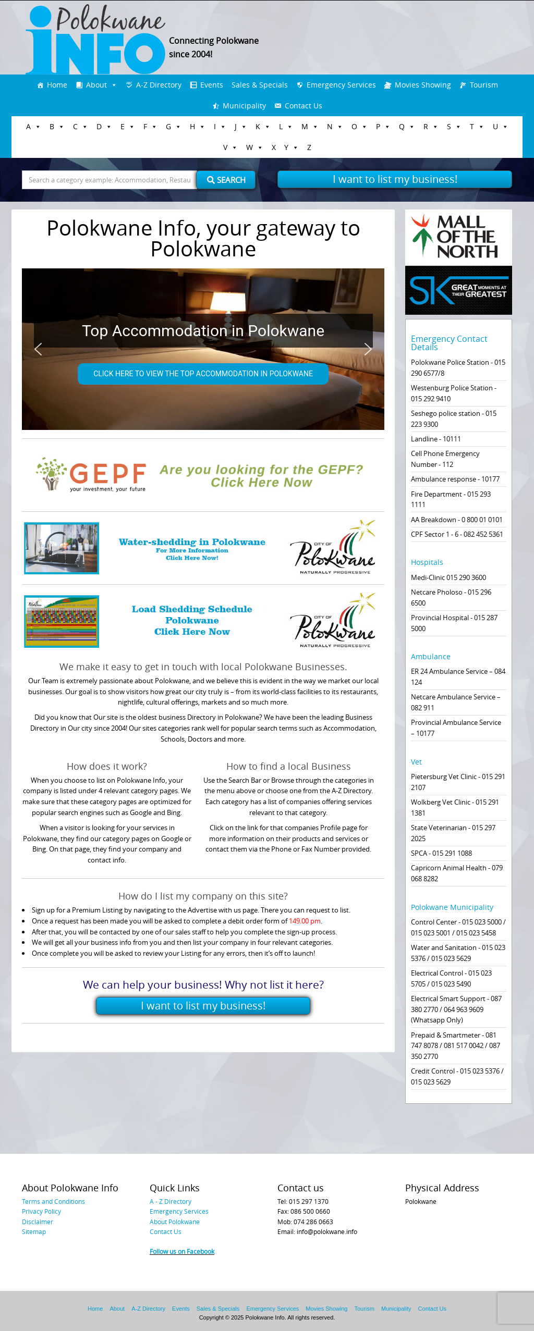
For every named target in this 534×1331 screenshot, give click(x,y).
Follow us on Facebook (182, 1251)
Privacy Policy (41, 1211)
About (96, 85)
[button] (38, 349)
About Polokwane (175, 1221)
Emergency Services (341, 85)
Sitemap (34, 1231)
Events (211, 85)
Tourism (484, 85)
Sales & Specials (260, 85)
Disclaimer (37, 1221)
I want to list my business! (395, 179)
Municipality (244, 105)
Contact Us (303, 105)
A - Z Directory (170, 1201)
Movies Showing (423, 85)
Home (57, 85)
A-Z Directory (158, 85)
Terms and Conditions (53, 1201)
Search (226, 180)
